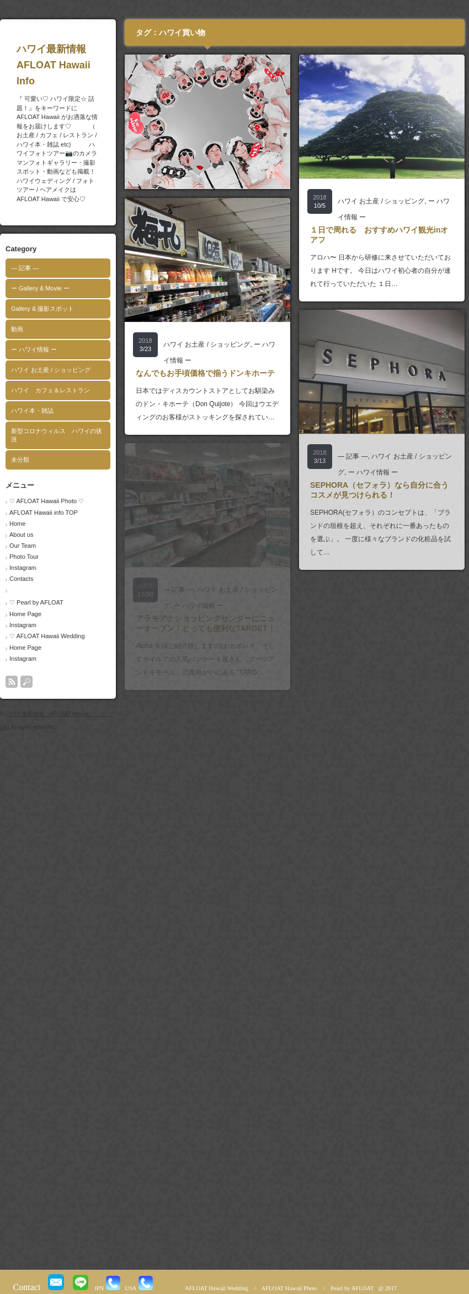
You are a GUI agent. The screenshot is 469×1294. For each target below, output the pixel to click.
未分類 (20, 459)
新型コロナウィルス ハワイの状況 (56, 435)
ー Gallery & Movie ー (40, 288)
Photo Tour (24, 556)
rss (12, 682)
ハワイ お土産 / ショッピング (50, 369)
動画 (17, 329)
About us (21, 534)
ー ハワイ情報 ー (34, 349)
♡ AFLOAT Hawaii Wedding (47, 636)
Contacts (21, 578)
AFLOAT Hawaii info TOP (43, 512)
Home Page (25, 614)
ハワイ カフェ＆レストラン (50, 390)
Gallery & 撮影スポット (42, 308)
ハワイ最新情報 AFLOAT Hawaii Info (75, 65)
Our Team (22, 545)
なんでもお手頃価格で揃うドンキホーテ (205, 373)
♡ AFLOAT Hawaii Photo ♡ (46, 501)
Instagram (22, 567)
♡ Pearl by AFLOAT (36, 602)
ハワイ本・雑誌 (32, 410)
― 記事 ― (25, 268)
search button (26, 682)
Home (17, 523)
